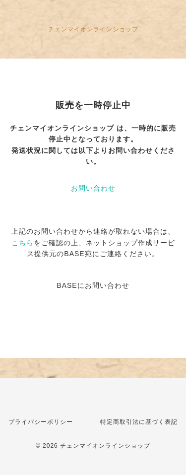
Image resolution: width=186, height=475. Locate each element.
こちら (22, 243)
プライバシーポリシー (40, 421)
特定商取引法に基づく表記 (139, 421)
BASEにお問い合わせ (93, 285)
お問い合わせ (93, 188)
